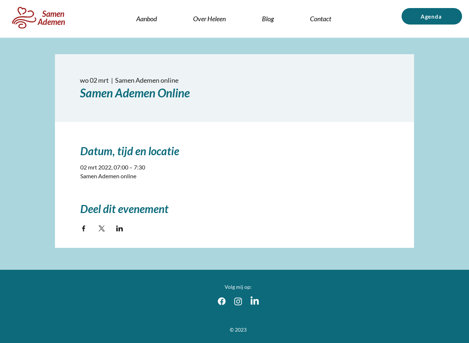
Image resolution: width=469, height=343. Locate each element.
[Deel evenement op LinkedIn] (119, 228)
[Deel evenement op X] (101, 228)
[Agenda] (432, 16)
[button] (210, 18)
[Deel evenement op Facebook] (83, 228)
